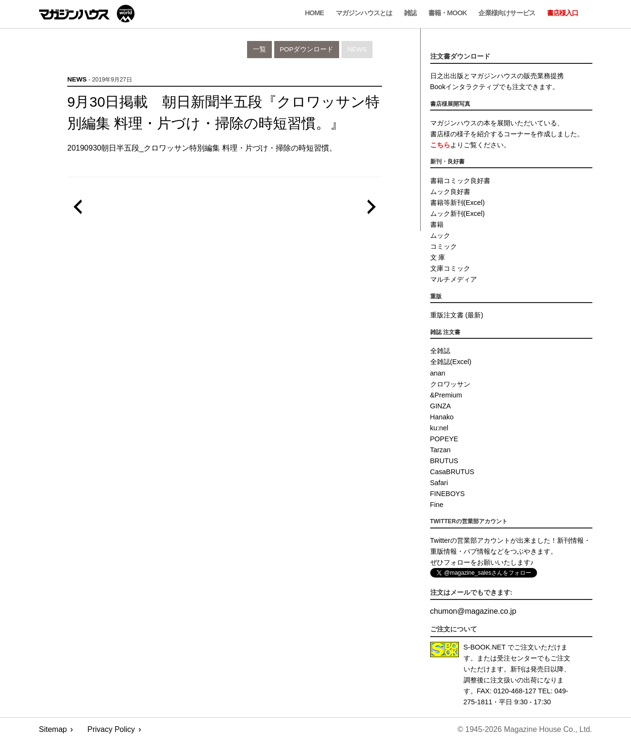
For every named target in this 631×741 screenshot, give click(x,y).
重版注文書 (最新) (457, 315)
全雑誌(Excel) (451, 361)
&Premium (446, 395)
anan (437, 373)
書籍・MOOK (447, 13)
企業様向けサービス (506, 13)
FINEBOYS (447, 493)
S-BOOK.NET (485, 647)
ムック (440, 235)
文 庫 (437, 257)
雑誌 (410, 13)
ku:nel (439, 428)
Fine (437, 504)
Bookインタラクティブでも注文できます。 (494, 87)
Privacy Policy (111, 729)
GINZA (440, 406)
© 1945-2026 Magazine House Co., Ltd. (524, 729)
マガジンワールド (86, 13)
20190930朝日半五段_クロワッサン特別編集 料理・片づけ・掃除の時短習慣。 (202, 148)
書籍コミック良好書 (460, 180)
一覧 (259, 49)
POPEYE (444, 439)
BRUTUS (444, 461)
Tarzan (440, 450)
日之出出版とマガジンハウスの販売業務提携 (497, 76)
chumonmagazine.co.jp (473, 611)
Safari (439, 483)
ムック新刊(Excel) (457, 213)
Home (314, 13)
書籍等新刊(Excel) (457, 202)
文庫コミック (450, 268)
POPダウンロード (307, 49)
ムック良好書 (450, 191)
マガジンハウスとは (364, 13)
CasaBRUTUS (452, 472)
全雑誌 (440, 351)
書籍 (437, 224)
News (357, 49)
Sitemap (53, 729)
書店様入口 (563, 13)
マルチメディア (453, 279)
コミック (443, 246)
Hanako (442, 417)
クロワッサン (450, 384)
